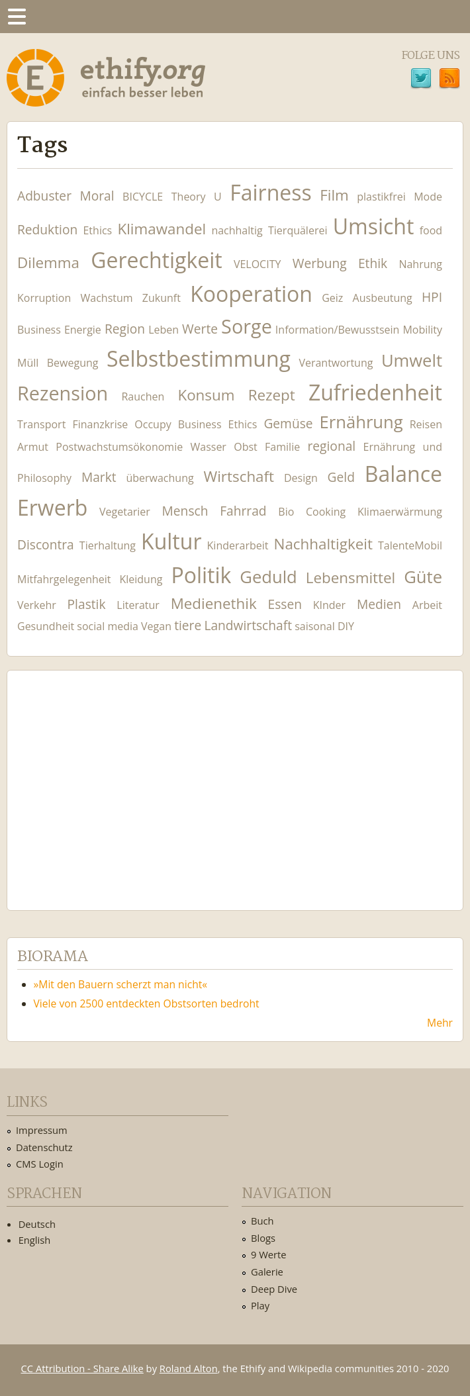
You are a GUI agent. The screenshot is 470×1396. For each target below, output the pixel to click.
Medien (379, 604)
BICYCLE (142, 196)
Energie (82, 329)
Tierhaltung (107, 545)
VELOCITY (257, 264)
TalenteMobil (410, 545)
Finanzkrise (100, 424)
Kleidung (140, 579)
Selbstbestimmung (199, 358)
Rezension (62, 393)
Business (39, 329)
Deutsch (37, 1224)
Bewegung (73, 362)
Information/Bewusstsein (337, 329)
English (35, 1239)
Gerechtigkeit (156, 260)
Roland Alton (189, 1368)
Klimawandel (161, 228)
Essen (284, 604)
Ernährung (361, 422)
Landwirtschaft (248, 625)
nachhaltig (236, 230)
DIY (346, 626)
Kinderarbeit (238, 545)
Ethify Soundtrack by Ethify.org (115, 779)
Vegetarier (124, 511)
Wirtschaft (239, 476)
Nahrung (420, 264)
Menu (16, 16)
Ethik (372, 263)
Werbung (320, 263)
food (431, 230)
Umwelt (411, 360)
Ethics (97, 230)
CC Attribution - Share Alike (82, 1368)
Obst (246, 447)
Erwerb (52, 507)
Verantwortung (336, 362)
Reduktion (47, 229)
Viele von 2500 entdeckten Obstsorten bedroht (146, 1003)
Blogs (263, 1237)
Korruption (44, 298)
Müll (27, 362)
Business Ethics (218, 424)
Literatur (138, 605)
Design (301, 478)
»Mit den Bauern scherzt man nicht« (121, 984)
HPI (432, 297)
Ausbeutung (382, 298)
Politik (201, 575)
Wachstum (107, 298)
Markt (99, 477)
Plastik (87, 604)
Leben (163, 329)
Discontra (45, 544)
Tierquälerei (297, 230)
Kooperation (251, 293)
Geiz (332, 298)
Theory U (196, 196)
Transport (41, 424)
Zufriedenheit (375, 392)
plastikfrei (381, 196)
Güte (423, 576)
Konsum (205, 395)
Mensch (185, 511)
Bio (286, 511)
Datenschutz (44, 1147)
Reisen (426, 424)
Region (125, 329)
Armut (32, 447)
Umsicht (373, 226)
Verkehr (36, 605)
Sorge (246, 326)
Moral (96, 196)
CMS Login (40, 1163)
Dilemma (48, 262)
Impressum (42, 1130)
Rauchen (142, 396)
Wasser (208, 447)
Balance (403, 473)
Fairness (271, 192)
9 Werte (269, 1254)
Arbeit (427, 605)
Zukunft (161, 298)
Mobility (422, 329)
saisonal (315, 626)
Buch (262, 1220)
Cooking (326, 511)
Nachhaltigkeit (323, 544)
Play (260, 1305)
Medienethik (214, 603)
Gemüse (287, 423)
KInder (329, 605)
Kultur (171, 541)
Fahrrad (243, 511)
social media (107, 626)
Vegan (156, 626)
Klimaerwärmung (399, 511)
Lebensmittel (351, 577)
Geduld (268, 576)
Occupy (152, 424)
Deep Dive (274, 1288)
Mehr (440, 1022)
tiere (187, 625)
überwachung (159, 478)
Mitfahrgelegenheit (64, 579)
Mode (428, 196)
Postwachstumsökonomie (119, 447)
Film (334, 195)
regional (331, 446)
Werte (200, 329)
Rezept (271, 395)
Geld (341, 477)
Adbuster (44, 196)
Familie (282, 447)
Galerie (267, 1271)
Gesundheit (45, 626)
